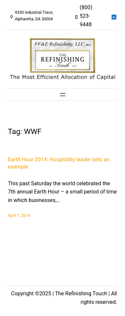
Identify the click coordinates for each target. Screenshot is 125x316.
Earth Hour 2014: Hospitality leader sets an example (58, 163)
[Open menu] (63, 95)
